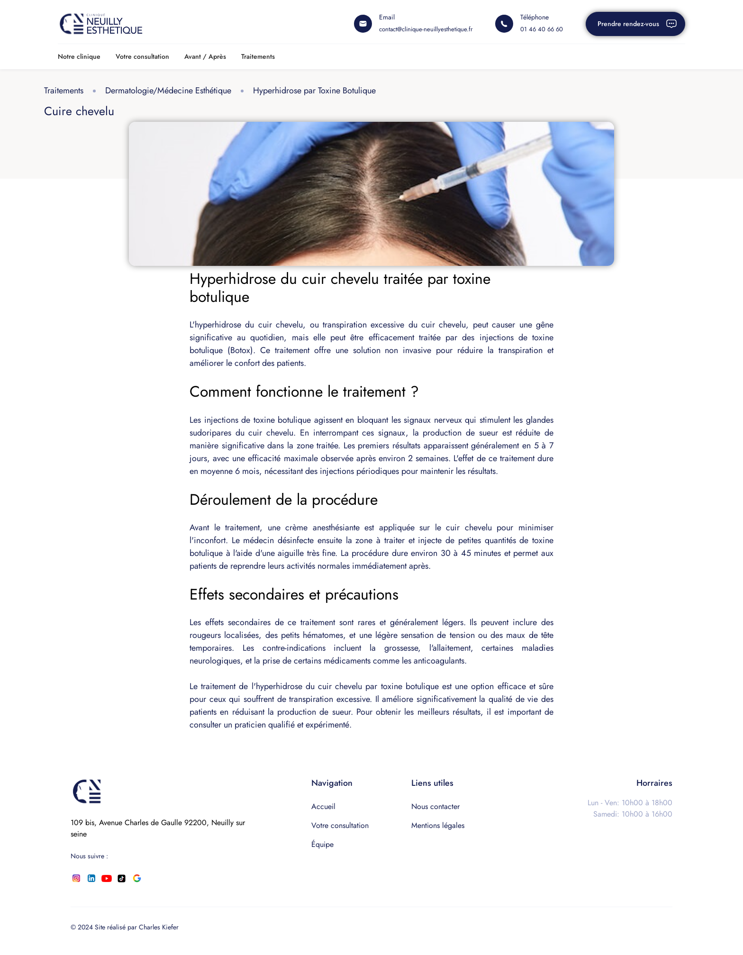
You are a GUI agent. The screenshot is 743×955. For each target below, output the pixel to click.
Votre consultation (142, 56)
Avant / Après (205, 56)
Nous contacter (435, 806)
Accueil (323, 806)
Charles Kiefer (159, 927)
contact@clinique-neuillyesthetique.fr (425, 29)
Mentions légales (437, 825)
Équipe (322, 844)
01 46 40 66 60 (541, 29)
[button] (79, 57)
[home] (100, 23)
